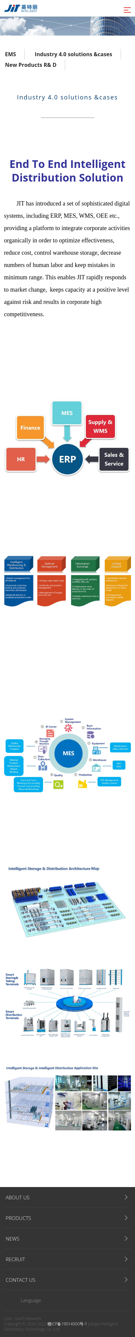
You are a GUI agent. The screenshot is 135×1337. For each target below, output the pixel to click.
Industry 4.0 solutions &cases (73, 54)
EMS (10, 54)
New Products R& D (30, 64)
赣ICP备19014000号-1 (67, 1324)
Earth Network (28, 1318)
